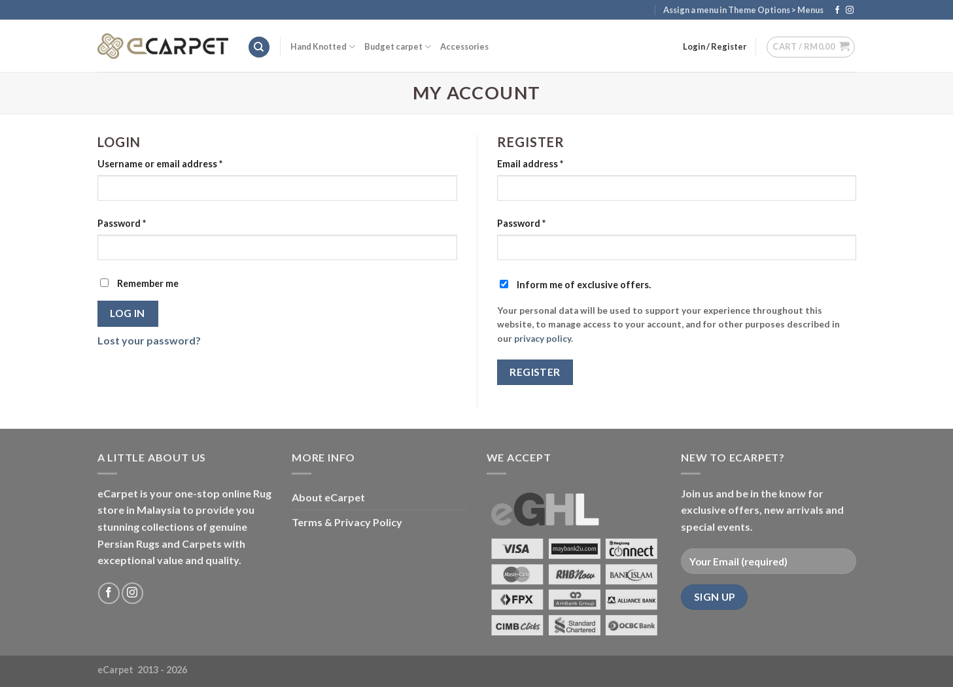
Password (121, 223)
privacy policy (542, 338)
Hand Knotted (322, 47)
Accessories (464, 46)
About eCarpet (328, 497)
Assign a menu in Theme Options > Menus (743, 10)
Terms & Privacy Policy (347, 522)
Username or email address (159, 163)
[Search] (259, 47)
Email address (530, 163)
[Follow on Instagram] (850, 10)
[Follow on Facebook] (837, 10)
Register (535, 372)
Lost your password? (149, 340)
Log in (127, 313)
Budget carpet (397, 47)
